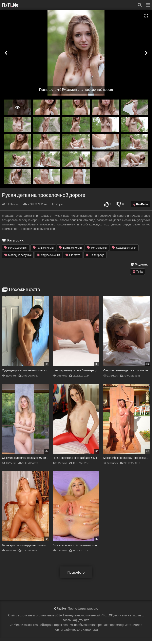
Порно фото (76, 572)
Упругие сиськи (48, 255)
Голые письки (43, 248)
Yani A (138, 272)
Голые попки (97, 248)
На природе (95, 255)
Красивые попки (124, 248)
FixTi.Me (10, 5)
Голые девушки (15, 248)
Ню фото (73, 255)
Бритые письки (70, 248)
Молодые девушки (17, 255)
